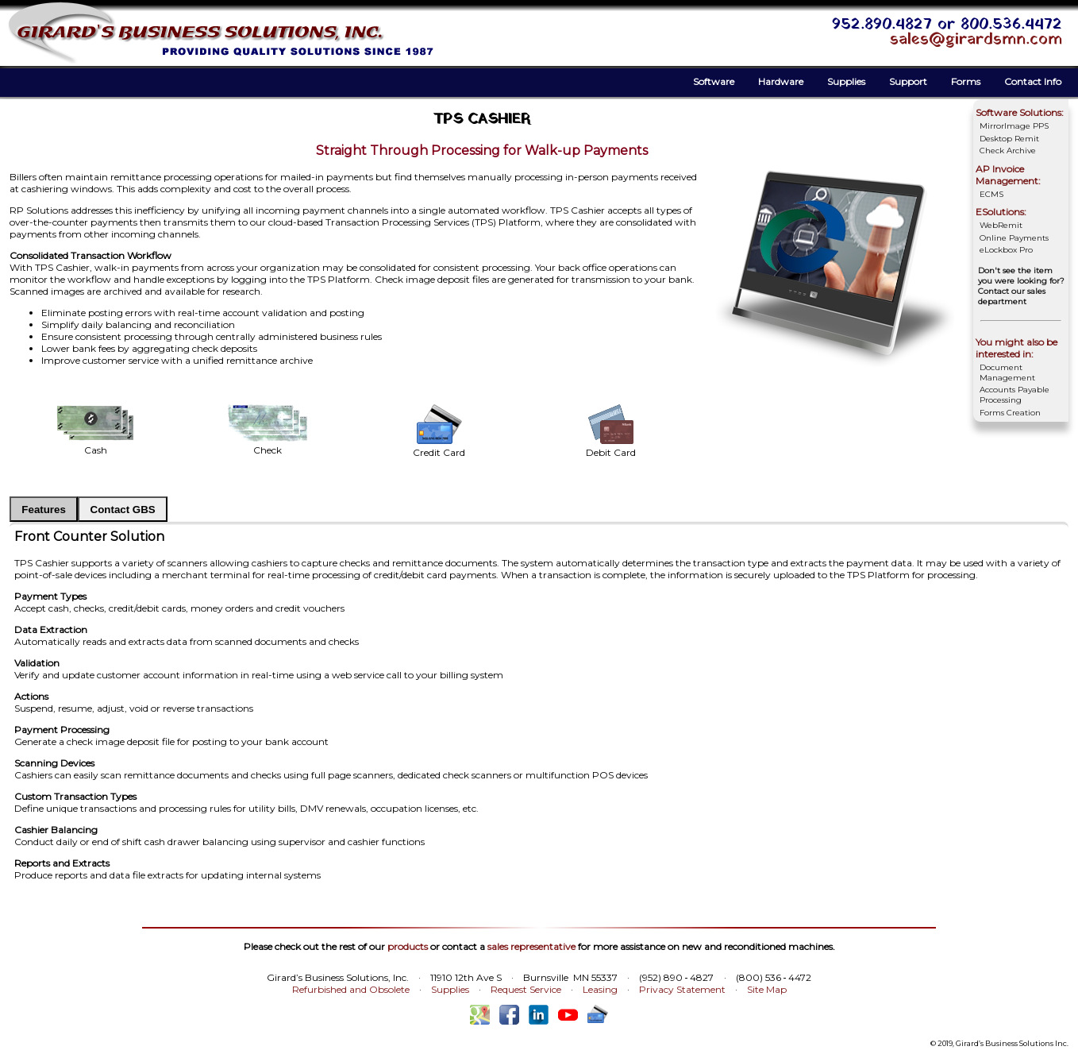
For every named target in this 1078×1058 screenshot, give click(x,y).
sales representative (531, 946)
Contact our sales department (1011, 296)
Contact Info (1032, 81)
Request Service (526, 989)
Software (713, 81)
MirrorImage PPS (1014, 126)
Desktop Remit (1009, 138)
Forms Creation (1010, 412)
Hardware (780, 81)
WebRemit (1001, 225)
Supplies (846, 81)
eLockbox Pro (1006, 250)
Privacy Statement (682, 989)
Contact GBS (123, 509)
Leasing (600, 989)
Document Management (1007, 372)
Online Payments (1014, 238)
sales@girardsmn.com (976, 40)
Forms (965, 81)
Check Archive (1008, 150)
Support (908, 81)
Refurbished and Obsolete (351, 989)
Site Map (767, 989)
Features (43, 509)
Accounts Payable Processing (1014, 394)
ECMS (991, 194)
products (407, 946)
